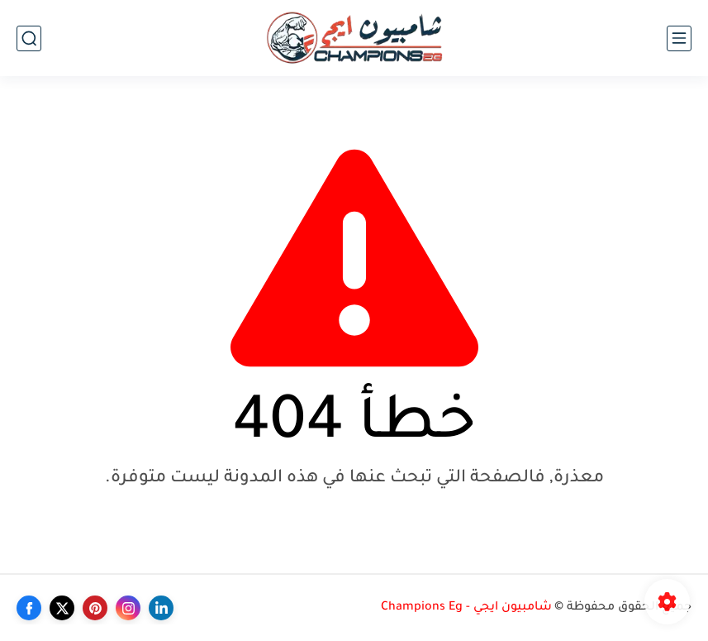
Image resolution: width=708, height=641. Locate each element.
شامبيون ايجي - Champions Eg (466, 608)
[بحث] (29, 38)
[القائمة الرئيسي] (679, 38)
